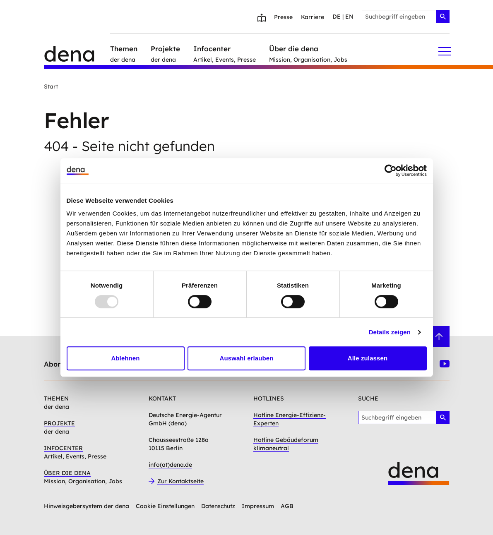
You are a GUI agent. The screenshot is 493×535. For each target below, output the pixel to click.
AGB (287, 506)
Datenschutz (218, 506)
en (349, 16)
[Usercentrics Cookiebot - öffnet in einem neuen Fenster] (390, 170)
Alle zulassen (367, 358)
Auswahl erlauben (247, 358)
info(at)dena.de (170, 464)
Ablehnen (125, 358)
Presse (283, 17)
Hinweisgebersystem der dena (86, 506)
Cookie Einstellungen (165, 506)
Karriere (312, 17)
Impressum (258, 506)
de (336, 16)
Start (51, 86)
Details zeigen (390, 332)
